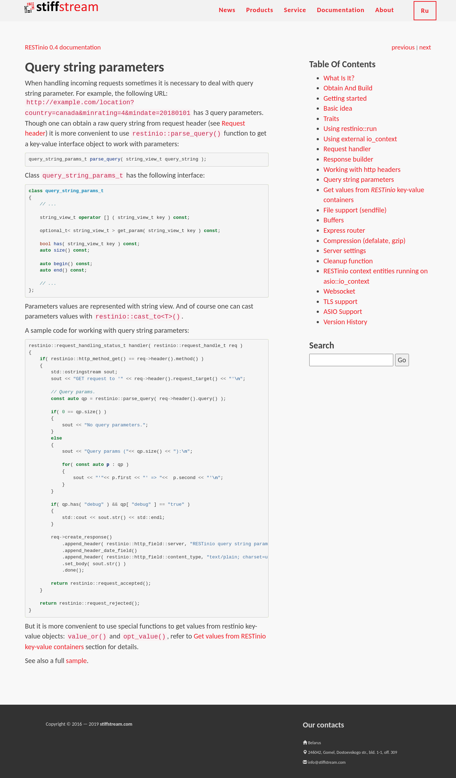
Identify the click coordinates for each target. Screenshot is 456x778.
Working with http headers (361, 169)
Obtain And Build (348, 88)
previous (403, 47)
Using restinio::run (350, 128)
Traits (331, 118)
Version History (345, 321)
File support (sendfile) (355, 210)
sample (76, 660)
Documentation (340, 18)
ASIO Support (342, 311)
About (384, 18)
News (227, 18)
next (425, 47)
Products (259, 18)
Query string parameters (358, 179)
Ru (425, 18)
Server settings (344, 250)
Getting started (345, 98)
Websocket (339, 291)
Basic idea (337, 108)
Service (295, 18)
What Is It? (338, 78)
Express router (344, 230)
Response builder (348, 159)
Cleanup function (348, 261)
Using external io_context (360, 139)
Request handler (347, 148)
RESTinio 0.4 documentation (63, 47)
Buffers (333, 220)
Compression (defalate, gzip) (364, 240)
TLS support (340, 301)
